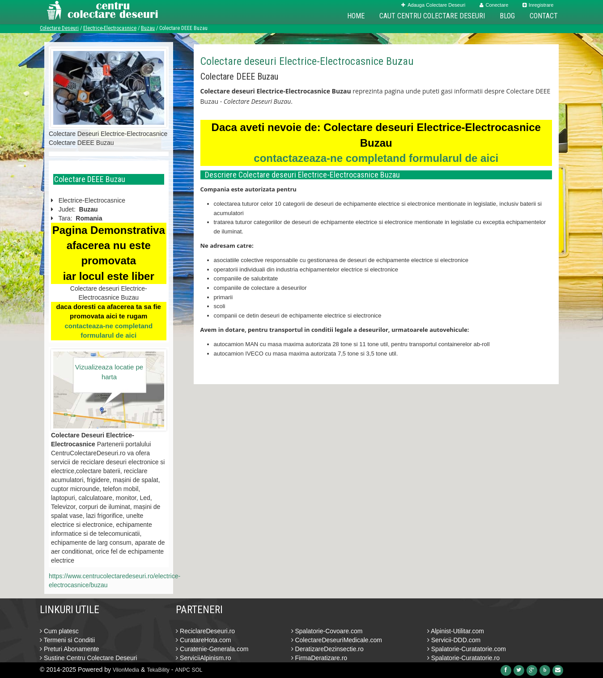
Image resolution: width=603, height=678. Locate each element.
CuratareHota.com (203, 640)
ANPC (182, 670)
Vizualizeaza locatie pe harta (109, 371)
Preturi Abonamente (69, 649)
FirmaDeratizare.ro (319, 657)
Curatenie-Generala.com (212, 649)
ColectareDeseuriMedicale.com (336, 640)
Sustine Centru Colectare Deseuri (88, 657)
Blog (507, 16)
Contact (544, 16)
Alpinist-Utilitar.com (455, 631)
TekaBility (158, 670)
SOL (197, 670)
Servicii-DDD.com (453, 640)
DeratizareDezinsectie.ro (327, 649)
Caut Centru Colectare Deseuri (432, 16)
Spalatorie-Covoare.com (327, 631)
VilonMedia (126, 670)
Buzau (148, 28)
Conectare (494, 5)
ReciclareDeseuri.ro (205, 631)
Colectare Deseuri (59, 28)
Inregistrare (538, 5)
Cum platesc (59, 631)
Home (356, 16)
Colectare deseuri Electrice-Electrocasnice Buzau (307, 61)
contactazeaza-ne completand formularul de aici (376, 158)
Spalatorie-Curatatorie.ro (463, 657)
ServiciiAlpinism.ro (203, 657)
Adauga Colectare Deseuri (433, 5)
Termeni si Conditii (67, 640)
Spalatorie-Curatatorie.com (466, 649)
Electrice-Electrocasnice (109, 28)
